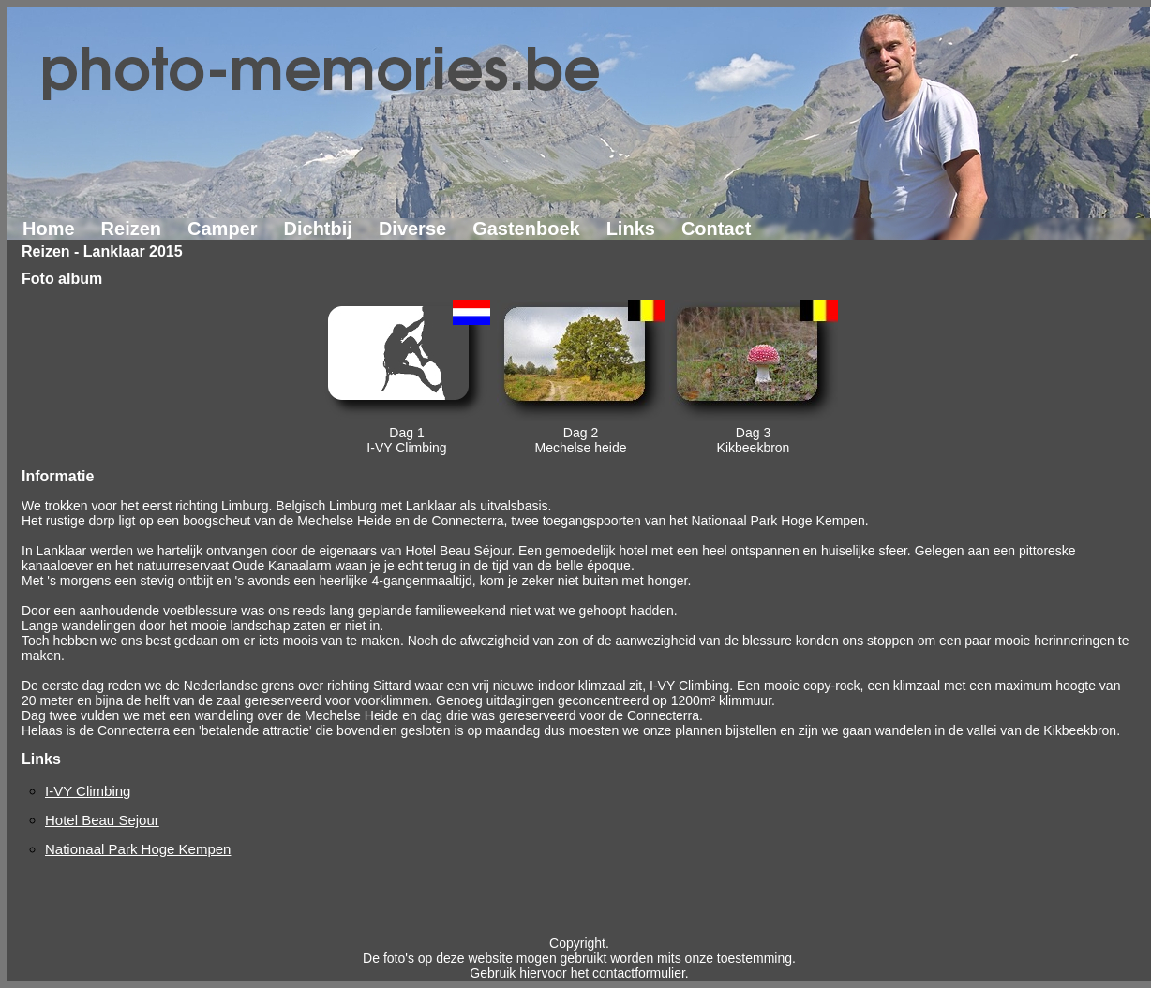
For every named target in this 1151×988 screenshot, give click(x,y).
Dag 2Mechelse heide (580, 440)
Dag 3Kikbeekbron (753, 440)
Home (48, 228)
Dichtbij (318, 228)
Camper (222, 228)
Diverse (412, 228)
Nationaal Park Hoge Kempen (138, 849)
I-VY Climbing (87, 791)
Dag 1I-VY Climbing (406, 440)
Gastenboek (525, 228)
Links (630, 228)
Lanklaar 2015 (133, 251)
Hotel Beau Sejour (102, 820)
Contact (716, 228)
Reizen (131, 228)
